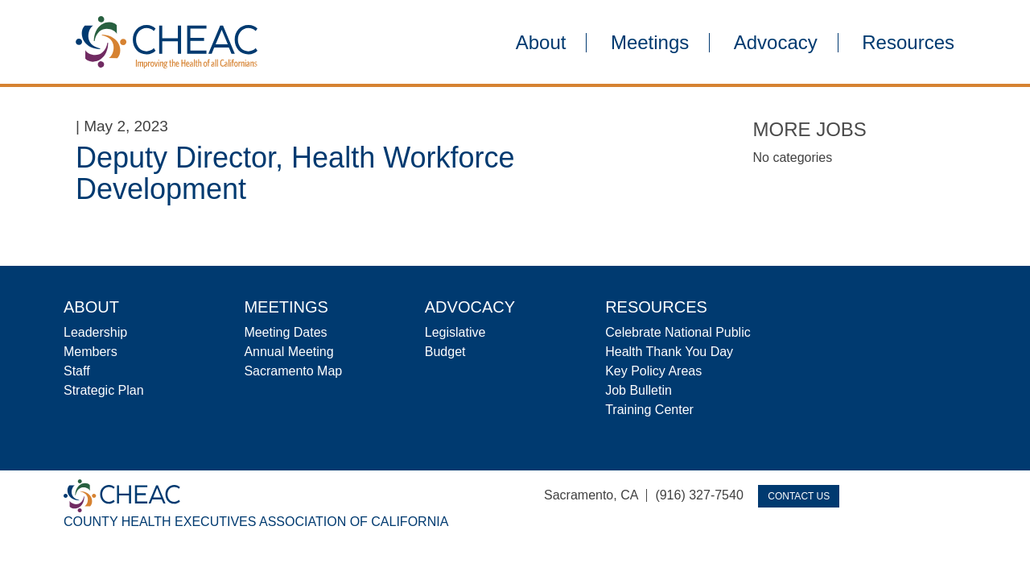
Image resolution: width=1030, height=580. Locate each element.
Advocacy (776, 42)
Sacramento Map (293, 371)
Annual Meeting (288, 351)
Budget (445, 351)
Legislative (455, 332)
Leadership (95, 332)
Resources (908, 42)
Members (90, 351)
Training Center (649, 409)
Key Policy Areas (653, 371)
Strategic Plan (104, 390)
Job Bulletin (638, 390)
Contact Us (799, 496)
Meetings (650, 42)
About (541, 42)
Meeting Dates (285, 332)
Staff (77, 371)
